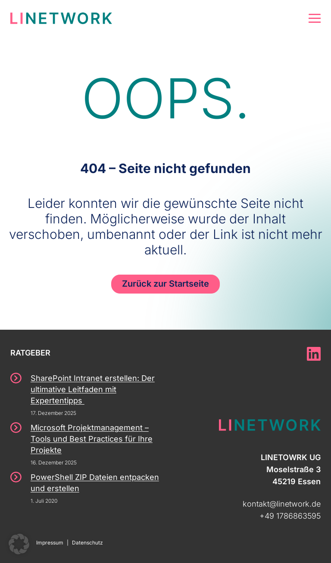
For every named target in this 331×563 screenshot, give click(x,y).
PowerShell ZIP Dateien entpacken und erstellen (95, 483)
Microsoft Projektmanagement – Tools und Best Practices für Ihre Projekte (92, 439)
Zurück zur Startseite (165, 283)
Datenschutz (87, 542)
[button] (19, 544)
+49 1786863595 (290, 515)
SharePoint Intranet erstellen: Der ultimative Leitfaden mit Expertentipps (93, 389)
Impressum (49, 542)
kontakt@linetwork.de (282, 503)
